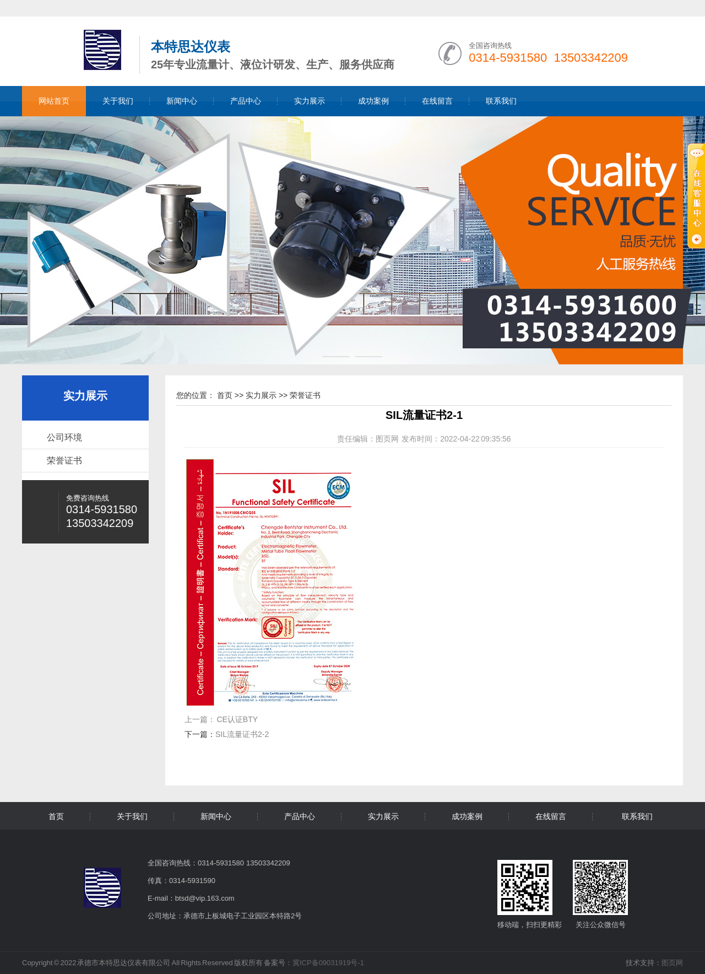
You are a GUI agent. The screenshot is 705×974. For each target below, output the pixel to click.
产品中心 (245, 100)
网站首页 (54, 100)
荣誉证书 (64, 460)
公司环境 (64, 437)
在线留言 (437, 100)
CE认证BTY (237, 719)
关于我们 (117, 100)
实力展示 (309, 100)
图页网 (387, 438)
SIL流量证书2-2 (242, 734)
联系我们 (501, 100)
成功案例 (373, 100)
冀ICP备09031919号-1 (328, 963)
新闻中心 (181, 100)
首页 (224, 395)
